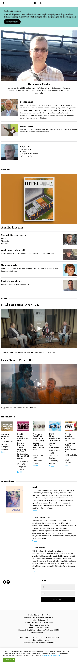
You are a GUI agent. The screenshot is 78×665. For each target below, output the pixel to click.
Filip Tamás (25, 146)
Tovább (3, 452)
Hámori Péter (26, 126)
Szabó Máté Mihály (11, 281)
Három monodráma (41, 517)
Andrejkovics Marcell (13, 250)
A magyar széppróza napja (6, 436)
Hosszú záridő (38, 547)
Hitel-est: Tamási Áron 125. (20, 305)
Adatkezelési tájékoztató (51, 655)
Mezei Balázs (27, 102)
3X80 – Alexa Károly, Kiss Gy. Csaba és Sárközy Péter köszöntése (55, 441)
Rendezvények (8, 417)
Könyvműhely (7, 481)
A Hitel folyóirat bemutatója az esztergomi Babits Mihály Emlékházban (70, 443)
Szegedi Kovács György (13, 235)
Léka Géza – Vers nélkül (17, 360)
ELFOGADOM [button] (9, 660)
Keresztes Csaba (39, 84)
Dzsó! (34, 487)
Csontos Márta (9, 265)
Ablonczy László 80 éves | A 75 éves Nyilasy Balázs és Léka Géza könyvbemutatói (39, 442)
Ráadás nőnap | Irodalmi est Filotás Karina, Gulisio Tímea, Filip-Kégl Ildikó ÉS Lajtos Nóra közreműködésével (23, 446)
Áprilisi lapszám (12, 227)
